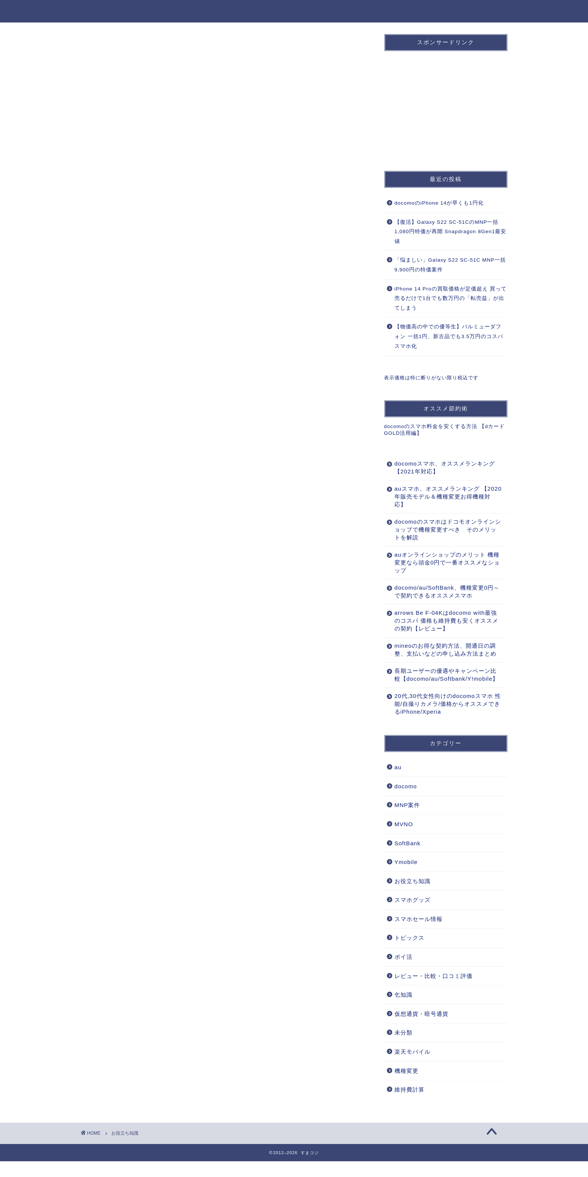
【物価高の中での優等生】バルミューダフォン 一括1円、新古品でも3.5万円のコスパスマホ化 (448, 336)
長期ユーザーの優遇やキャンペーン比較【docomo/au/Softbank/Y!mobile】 (443, 686)
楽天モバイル (412, 1067)
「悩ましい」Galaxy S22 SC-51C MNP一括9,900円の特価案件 (450, 265)
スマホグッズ (412, 915)
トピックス (409, 953)
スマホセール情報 (418, 934)
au (309, 11)
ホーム (233, 11)
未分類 (403, 1048)
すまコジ (96, 11)
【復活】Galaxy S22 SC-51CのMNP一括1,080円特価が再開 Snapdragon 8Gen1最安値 (450, 231)
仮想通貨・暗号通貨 (421, 1029)
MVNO (403, 840)
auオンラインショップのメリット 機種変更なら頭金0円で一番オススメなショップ (444, 562)
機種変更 (435, 11)
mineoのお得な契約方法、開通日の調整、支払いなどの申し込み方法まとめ (442, 653)
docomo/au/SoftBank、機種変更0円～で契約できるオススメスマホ (441, 591)
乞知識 (403, 1010)
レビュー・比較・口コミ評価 (433, 991)
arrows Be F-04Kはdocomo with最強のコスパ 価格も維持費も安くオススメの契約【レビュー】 (443, 620)
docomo (273, 11)
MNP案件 (392, 11)
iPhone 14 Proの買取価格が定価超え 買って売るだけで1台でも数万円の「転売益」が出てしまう (450, 298)
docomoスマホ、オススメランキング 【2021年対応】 (441, 467)
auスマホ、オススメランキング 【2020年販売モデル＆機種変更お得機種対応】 (443, 496)
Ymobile (406, 878)
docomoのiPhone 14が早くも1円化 (439, 203)
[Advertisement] (440, 104)
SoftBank (346, 11)
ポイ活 (403, 972)
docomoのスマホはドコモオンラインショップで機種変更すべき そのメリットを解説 (442, 529)
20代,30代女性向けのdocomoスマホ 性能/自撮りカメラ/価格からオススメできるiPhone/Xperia (443, 719)
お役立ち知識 (484, 11)
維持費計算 (409, 1105)
